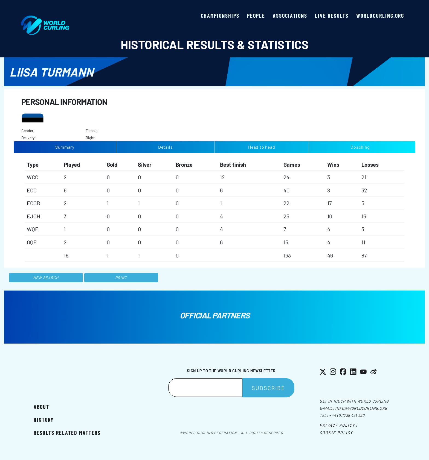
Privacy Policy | (339, 425)
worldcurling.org (380, 15)
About (41, 406)
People (256, 15)
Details (165, 147)
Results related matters (67, 432)
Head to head (261, 147)
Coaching (359, 147)
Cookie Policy (336, 432)
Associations (290, 15)
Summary (64, 147)
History (44, 419)
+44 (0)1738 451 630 (346, 415)
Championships (220, 15)
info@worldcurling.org (361, 408)
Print (121, 277)
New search (46, 277)
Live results (332, 15)
